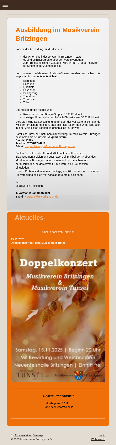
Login (102, 435)
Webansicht (98, 439)
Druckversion (21, 435)
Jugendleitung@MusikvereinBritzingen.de (50, 146)
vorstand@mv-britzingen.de (41, 196)
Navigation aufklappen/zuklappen (58, 5)
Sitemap (38, 435)
